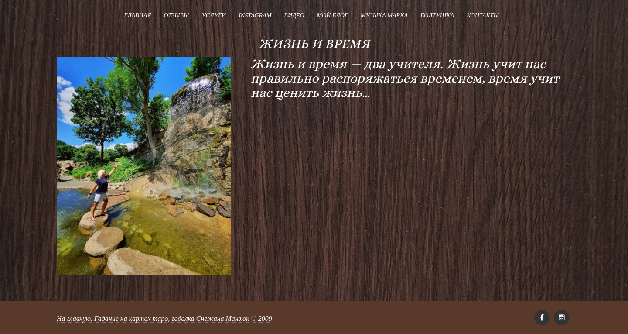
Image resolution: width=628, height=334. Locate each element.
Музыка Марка (384, 15)
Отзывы (176, 15)
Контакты (483, 15)
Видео (294, 15)
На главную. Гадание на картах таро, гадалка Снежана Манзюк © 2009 (164, 318)
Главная (137, 15)
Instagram (255, 15)
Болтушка (437, 15)
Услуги (213, 15)
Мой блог (332, 15)
